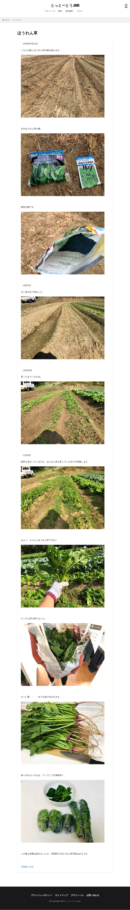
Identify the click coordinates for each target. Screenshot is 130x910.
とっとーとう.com (65, 5)
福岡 (60, 11)
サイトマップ (61, 895)
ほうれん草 (17, 20)
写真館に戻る (27, 866)
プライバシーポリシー (41, 895)
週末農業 (69, 11)
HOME (7, 20)
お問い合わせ (92, 895)
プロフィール (50, 11)
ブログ (79, 11)
